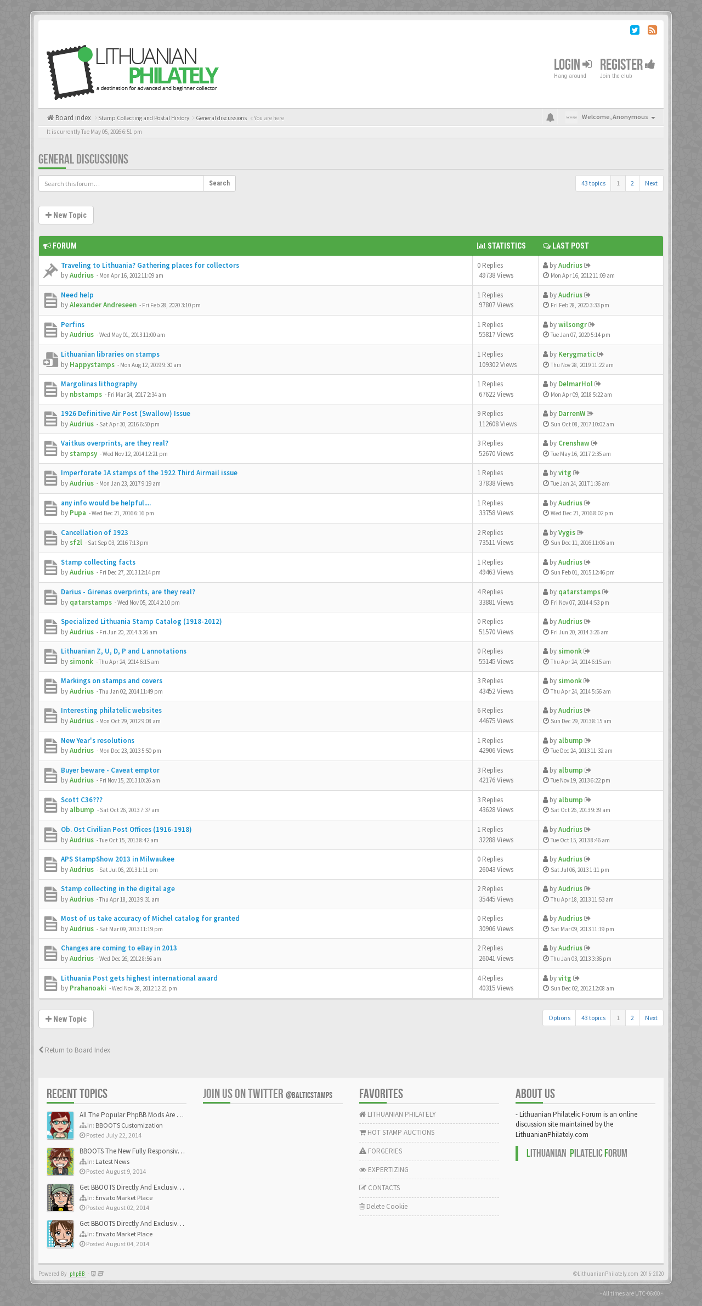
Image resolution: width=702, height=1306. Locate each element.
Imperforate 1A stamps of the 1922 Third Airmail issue (149, 472)
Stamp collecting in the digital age (118, 888)
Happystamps (92, 364)
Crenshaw (574, 443)
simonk (81, 661)
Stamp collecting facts (98, 562)
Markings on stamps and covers (111, 680)
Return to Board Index (74, 1050)
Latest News (112, 1161)
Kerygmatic (577, 354)
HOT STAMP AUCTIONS (396, 1132)
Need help (77, 295)
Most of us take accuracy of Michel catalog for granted (150, 918)
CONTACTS (379, 1187)
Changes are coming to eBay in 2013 (119, 948)
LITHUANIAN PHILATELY (397, 1114)
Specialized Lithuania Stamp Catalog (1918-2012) (141, 621)
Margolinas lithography (99, 384)
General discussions (83, 159)
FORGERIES (380, 1151)
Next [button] (651, 183)
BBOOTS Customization (129, 1125)
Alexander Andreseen (103, 304)
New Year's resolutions (97, 740)
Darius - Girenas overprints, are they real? (128, 591)
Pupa (78, 512)
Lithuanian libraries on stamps (110, 354)
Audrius (82, 275)
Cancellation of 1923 (94, 532)
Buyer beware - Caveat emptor (110, 770)
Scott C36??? (82, 799)
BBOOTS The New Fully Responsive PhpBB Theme (152, 1151)
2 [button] (632, 183)
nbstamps (86, 394)
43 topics (593, 183)
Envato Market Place (123, 1198)
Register (627, 65)
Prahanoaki (88, 988)
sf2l (76, 542)
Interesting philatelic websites (111, 710)
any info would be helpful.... (106, 503)
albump (570, 740)
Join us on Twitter (267, 1094)
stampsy (83, 453)
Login (573, 65)
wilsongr (572, 324)
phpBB (77, 1273)
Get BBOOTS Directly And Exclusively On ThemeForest (158, 1187)
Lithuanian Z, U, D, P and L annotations (123, 651)
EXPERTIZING (384, 1169)
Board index (72, 117)
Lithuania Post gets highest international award (139, 978)
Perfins (72, 324)
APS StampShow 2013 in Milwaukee (117, 859)
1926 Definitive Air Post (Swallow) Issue (125, 413)
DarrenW (571, 413)
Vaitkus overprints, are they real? (114, 443)
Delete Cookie (383, 1206)
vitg (564, 472)
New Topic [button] (66, 215)
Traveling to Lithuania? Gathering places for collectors (150, 265)
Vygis (566, 532)
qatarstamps (91, 602)
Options (559, 1018)
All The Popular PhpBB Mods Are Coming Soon (149, 1114)
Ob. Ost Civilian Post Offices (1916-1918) (126, 829)
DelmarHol (575, 384)
